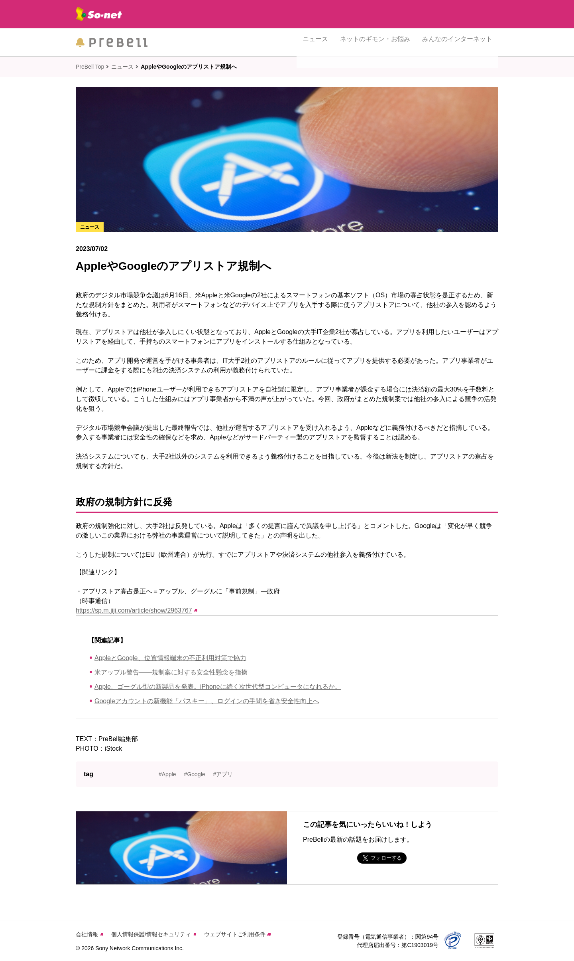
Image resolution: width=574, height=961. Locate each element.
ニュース (315, 42)
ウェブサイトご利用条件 (237, 934)
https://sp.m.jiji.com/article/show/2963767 (136, 610)
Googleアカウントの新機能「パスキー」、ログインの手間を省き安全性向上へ (206, 701)
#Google (194, 774)
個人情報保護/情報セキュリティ (153, 934)
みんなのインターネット (457, 42)
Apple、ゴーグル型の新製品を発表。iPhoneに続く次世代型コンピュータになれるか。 (217, 686)
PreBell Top (90, 66)
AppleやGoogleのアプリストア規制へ (189, 66)
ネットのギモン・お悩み (375, 42)
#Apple (167, 774)
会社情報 (89, 934)
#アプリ (223, 774)
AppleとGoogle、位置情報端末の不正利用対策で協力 (170, 658)
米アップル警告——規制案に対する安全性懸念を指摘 (171, 672)
